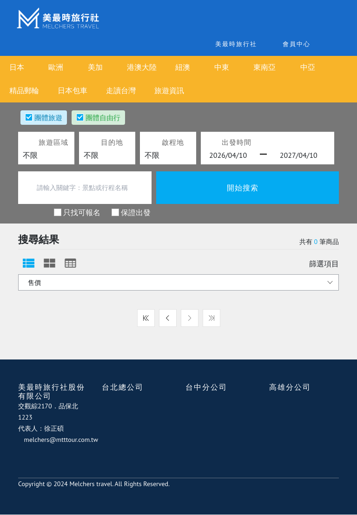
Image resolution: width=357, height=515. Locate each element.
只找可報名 (81, 212)
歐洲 (61, 67)
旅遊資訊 (169, 91)
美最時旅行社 (219, 44)
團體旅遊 (48, 117)
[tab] (28, 263)
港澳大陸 (147, 67)
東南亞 (278, 67)
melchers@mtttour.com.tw (63, 439)
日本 (20, 67)
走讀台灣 (121, 91)
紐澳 (192, 67)
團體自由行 (103, 117)
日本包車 (72, 91)
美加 (103, 67)
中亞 (323, 67)
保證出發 (136, 212)
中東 (233, 67)
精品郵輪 (24, 91)
